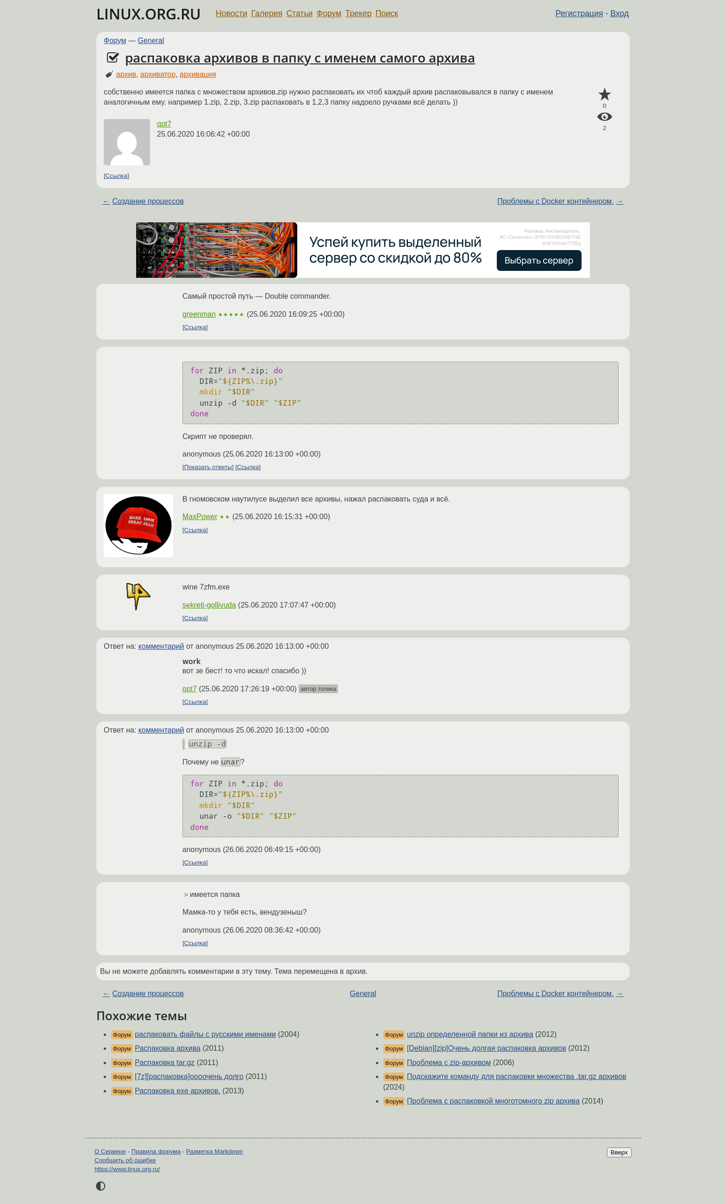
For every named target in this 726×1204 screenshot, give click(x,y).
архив (126, 74)
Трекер (358, 13)
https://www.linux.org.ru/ (127, 1169)
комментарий (161, 646)
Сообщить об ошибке (125, 1160)
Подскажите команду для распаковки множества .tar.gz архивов (516, 1076)
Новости (231, 13)
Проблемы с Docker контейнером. (555, 201)
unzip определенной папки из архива (470, 1034)
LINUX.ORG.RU (148, 14)
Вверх (619, 1152)
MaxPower (200, 516)
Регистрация (579, 13)
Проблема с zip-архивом (449, 1062)
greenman (199, 314)
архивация (198, 74)
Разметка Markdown (214, 1151)
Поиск (387, 13)
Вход (619, 13)
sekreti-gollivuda (209, 605)
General (151, 40)
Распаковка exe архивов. (177, 1091)
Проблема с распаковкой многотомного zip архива (493, 1101)
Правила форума (156, 1151)
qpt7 (164, 124)
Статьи (299, 13)
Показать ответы (208, 467)
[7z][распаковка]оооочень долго (189, 1076)
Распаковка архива (167, 1048)
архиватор (157, 74)
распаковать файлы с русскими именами (205, 1034)
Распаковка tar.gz (164, 1062)
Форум (329, 13)
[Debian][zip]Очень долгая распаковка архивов (486, 1048)
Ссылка (116, 175)
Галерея (266, 13)
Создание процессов (148, 201)
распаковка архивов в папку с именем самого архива (300, 57)
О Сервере (110, 1151)
